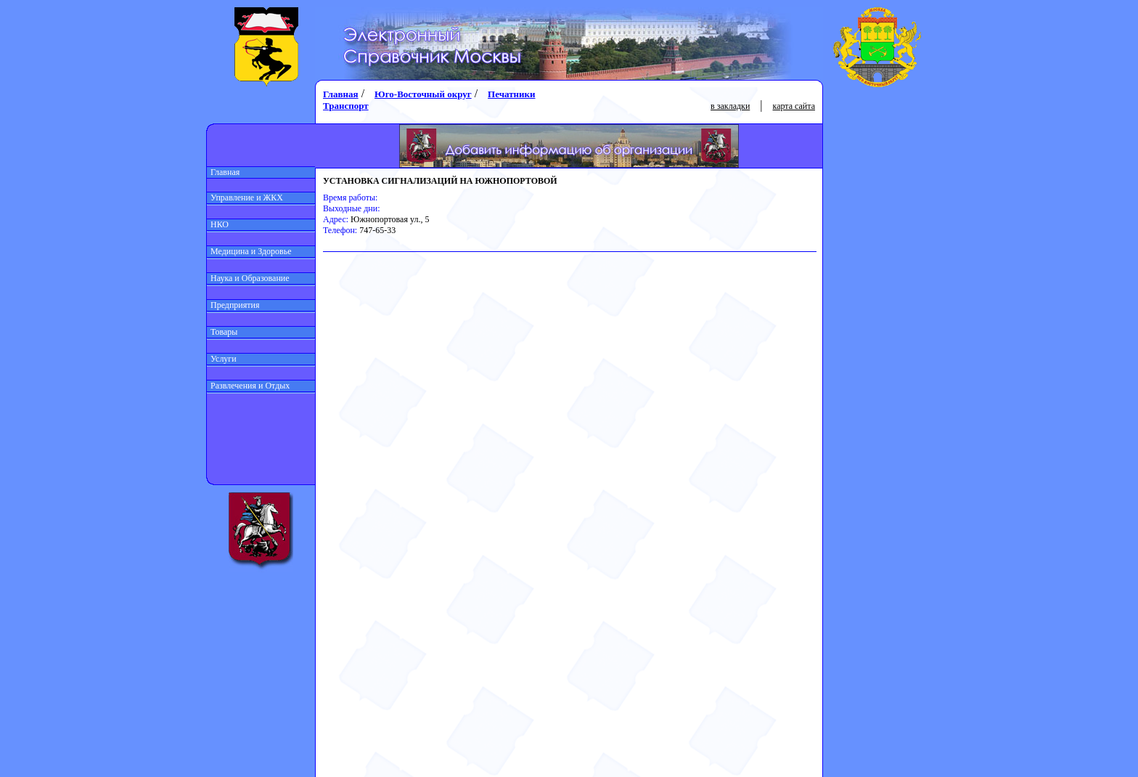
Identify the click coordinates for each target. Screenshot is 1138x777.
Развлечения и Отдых (248, 386)
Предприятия (233, 305)
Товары (222, 332)
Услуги (222, 359)
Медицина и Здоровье (249, 251)
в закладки (730, 106)
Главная (223, 172)
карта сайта (794, 106)
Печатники (511, 94)
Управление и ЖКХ (245, 197)
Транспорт (346, 105)
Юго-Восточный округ (423, 94)
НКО (218, 224)
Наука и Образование (248, 278)
